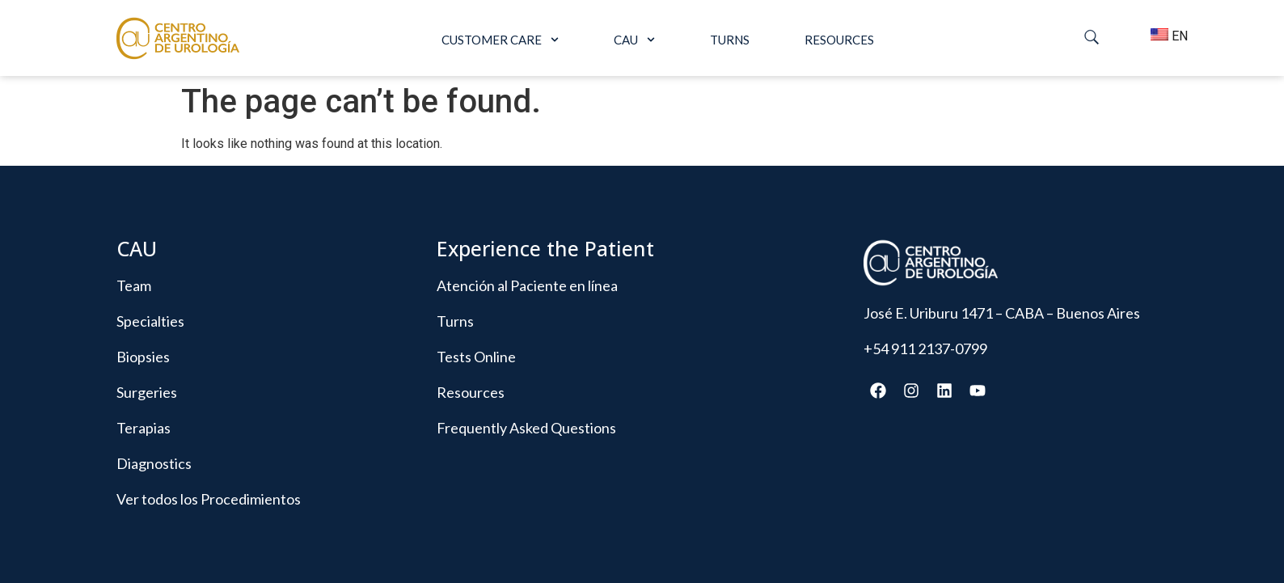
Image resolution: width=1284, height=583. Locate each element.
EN (1165, 36)
